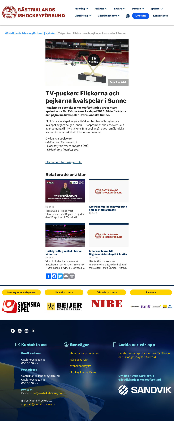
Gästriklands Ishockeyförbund (24, 33)
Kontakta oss (160, 15)
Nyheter (50, 33)
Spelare (157, 8)
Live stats (140, 15)
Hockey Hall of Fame (83, 372)
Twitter (34, 331)
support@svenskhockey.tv (38, 404)
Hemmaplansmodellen (84, 353)
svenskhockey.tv (80, 366)
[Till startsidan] (35, 12)
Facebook (13, 331)
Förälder (101, 8)
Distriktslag (83, 15)
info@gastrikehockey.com (47, 393)
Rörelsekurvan (79, 359)
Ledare (119, 8)
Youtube (20, 331)
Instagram (27, 331)
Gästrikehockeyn (109, 15)
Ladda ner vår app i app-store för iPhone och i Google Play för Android (144, 355)
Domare (138, 8)
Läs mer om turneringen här (63, 162)
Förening (81, 8)
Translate (127, 16)
